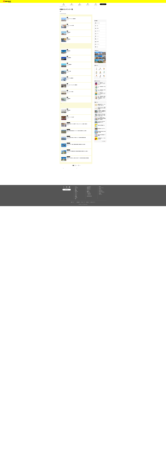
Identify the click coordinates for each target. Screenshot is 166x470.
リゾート (97, 36)
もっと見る (103, 141)
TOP (60, 6)
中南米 (97, 28)
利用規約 (100, 188)
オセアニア (97, 31)
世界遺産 (100, 73)
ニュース (88, 190)
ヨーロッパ (97, 23)
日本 (96, 47)
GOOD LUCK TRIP (89, 196)
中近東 (97, 41)
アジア (96, 39)
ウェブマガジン (89, 186)
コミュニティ (88, 192)
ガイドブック (88, 189)
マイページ (103, 4)
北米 (96, 25)
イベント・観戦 (96, 73)
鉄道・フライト (100, 77)
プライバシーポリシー (101, 187)
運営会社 (100, 186)
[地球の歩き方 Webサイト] (7, 1)
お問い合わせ (100, 194)
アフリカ (97, 44)
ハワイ (97, 33)
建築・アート (100, 69)
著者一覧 (88, 191)
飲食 (96, 69)
